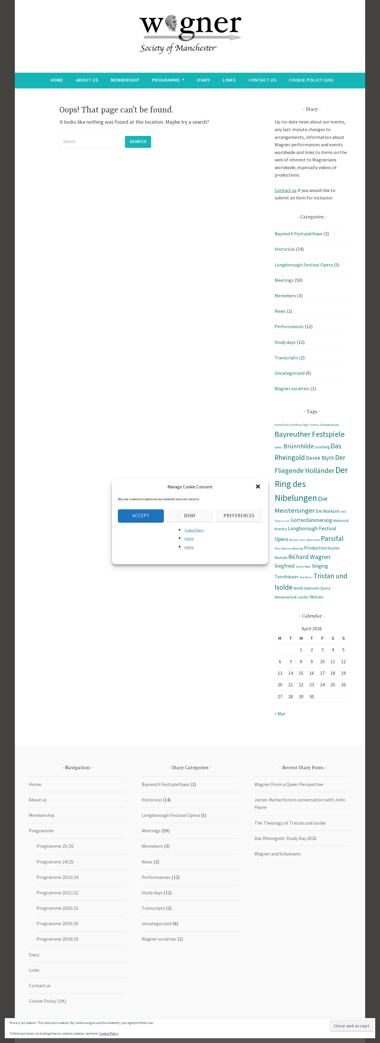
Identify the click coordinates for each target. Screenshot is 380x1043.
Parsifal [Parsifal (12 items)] (332, 538)
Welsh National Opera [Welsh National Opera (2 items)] (311, 588)
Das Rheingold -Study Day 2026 (285, 838)
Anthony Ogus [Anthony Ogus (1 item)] (300, 425)
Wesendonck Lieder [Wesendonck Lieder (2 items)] (292, 597)
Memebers (285, 296)
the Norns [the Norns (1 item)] (306, 577)
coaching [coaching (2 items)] (322, 447)
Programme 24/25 (55, 862)
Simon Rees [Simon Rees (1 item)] (303, 567)
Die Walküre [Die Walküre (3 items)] (327, 511)
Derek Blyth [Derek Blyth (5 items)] (320, 457)
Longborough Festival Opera (304, 265)
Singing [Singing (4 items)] (320, 566)
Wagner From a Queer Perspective (288, 784)
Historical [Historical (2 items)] (341, 520)
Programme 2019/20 (57, 923)
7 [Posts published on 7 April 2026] (290, 661)
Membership (125, 80)
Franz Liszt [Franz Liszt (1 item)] (282, 521)
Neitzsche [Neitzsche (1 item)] (313, 540)
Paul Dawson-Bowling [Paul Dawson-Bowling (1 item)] (289, 548)
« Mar (280, 714)
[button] (258, 486)
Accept (141, 515)
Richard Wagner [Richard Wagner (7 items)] (309, 557)
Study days (285, 342)
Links (229, 80)
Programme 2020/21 (57, 908)
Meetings (284, 280)
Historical (285, 249)
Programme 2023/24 (57, 877)
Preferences (239, 515)
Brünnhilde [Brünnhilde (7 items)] (299, 446)
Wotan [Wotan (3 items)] (316, 597)
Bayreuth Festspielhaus (298, 233)
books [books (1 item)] (279, 447)
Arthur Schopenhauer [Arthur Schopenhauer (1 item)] (325, 425)
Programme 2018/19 (57, 939)
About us (87, 80)
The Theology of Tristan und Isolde (290, 823)
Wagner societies (292, 388)
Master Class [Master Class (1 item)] (297, 540)
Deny (190, 515)
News (280, 311)
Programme (166, 80)
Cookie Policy (194, 530)
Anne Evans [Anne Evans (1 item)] (282, 425)
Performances (289, 326)
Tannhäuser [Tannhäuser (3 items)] (287, 577)
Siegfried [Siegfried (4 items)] (284, 566)
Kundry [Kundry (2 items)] (281, 528)
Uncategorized (290, 373)
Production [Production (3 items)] (315, 548)
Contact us (262, 80)
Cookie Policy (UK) (311, 80)
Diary (203, 80)
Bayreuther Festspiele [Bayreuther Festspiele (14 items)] (310, 434)
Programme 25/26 (55, 846)
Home (189, 538)
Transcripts (286, 358)
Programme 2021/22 (57, 893)
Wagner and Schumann (277, 854)
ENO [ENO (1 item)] (343, 512)
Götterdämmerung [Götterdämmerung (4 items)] (311, 520)
